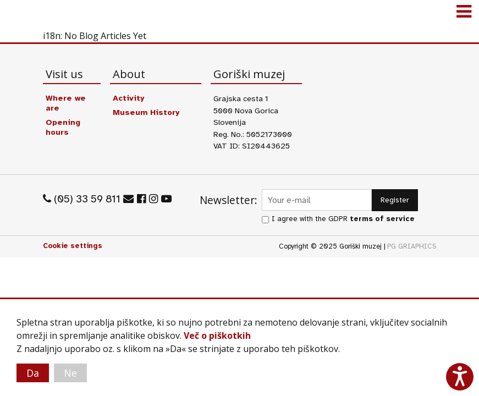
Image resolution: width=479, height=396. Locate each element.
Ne (70, 373)
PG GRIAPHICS (412, 246)
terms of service (382, 218)
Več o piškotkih (217, 335)
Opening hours (63, 127)
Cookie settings (72, 245)
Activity (128, 98)
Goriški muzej (22, 14)
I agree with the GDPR (343, 218)
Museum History (146, 112)
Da (32, 373)
